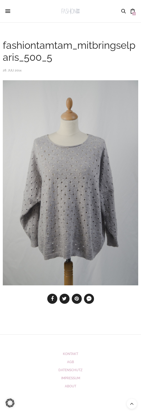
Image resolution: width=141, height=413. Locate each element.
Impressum (70, 378)
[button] (10, 403)
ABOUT (70, 386)
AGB (70, 362)
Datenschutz (70, 370)
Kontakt (70, 354)
